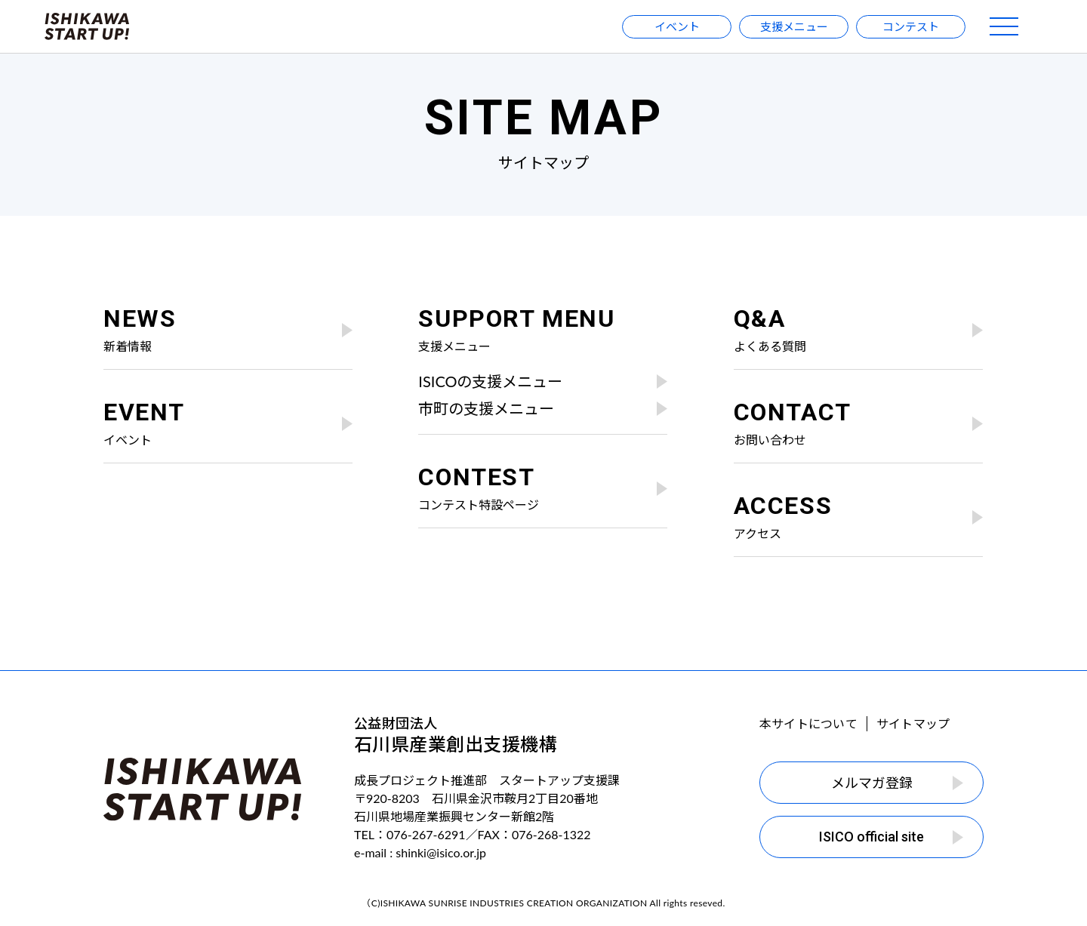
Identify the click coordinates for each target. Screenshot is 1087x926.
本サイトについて (808, 723)
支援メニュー (794, 26)
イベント (677, 26)
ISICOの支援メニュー (542, 381)
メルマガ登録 (897, 782)
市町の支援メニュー (542, 408)
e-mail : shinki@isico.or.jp (420, 852)
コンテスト (910, 26)
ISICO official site (891, 836)
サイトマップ (913, 723)
